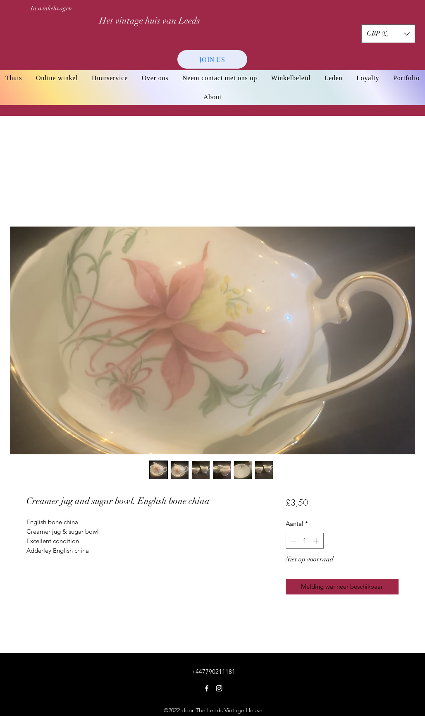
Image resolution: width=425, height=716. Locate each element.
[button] (388, 33)
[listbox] (388, 33)
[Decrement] (292, 541)
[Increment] (316, 541)
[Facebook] (207, 688)
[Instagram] (219, 688)
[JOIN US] (212, 59)
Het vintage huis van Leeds (149, 20)
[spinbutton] (304, 541)
